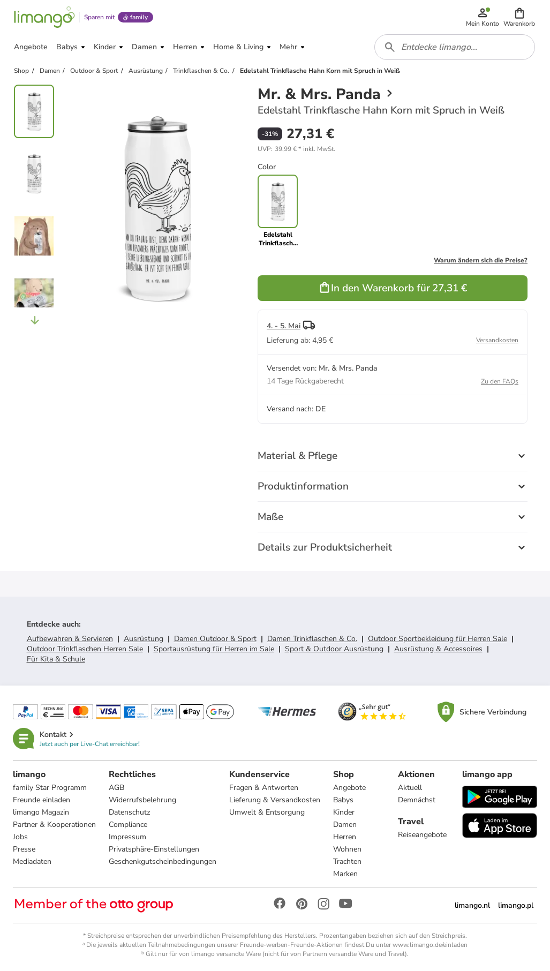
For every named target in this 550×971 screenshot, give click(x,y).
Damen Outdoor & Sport (215, 639)
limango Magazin (41, 812)
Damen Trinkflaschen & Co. (312, 639)
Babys (343, 800)
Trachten (347, 861)
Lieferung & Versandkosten (274, 800)
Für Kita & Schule (56, 659)
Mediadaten (32, 861)
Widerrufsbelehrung (142, 800)
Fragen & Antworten (263, 787)
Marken (345, 874)
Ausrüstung (143, 639)
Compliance (128, 824)
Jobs (20, 837)
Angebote (349, 787)
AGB (116, 787)
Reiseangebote (422, 835)
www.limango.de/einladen (430, 944)
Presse (24, 849)
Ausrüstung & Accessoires (438, 649)
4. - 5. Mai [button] (283, 326)
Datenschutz (129, 812)
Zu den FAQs (499, 381)
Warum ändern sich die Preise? (481, 260)
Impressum (127, 837)
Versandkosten (497, 340)
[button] (519, 17)
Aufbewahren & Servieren (70, 639)
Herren (344, 837)
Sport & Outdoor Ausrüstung (334, 649)
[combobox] (455, 47)
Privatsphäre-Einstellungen (154, 849)
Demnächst (416, 800)
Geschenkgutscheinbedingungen (162, 861)
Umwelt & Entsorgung (267, 812)
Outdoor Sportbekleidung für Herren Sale (437, 639)
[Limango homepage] (44, 17)
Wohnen (347, 849)
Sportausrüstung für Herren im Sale (214, 649)
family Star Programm (50, 787)
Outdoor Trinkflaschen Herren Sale (85, 649)
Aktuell (410, 787)
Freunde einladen (41, 800)
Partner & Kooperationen (54, 824)
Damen (345, 824)
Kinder (344, 812)
